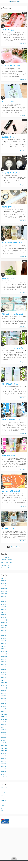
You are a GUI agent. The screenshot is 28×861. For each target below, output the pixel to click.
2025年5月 (3, 607)
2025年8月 (3, 599)
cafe (2, 790)
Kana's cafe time (14, 1)
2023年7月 (3, 664)
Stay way (3, 798)
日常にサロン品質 (8, 30)
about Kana (4, 787)
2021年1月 (3, 743)
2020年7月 (3, 758)
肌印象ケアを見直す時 (6, 560)
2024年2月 (3, 646)
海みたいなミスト (8, 528)
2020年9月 (3, 753)
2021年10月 (4, 719)
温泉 (2, 811)
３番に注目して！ (5, 565)
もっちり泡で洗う (8, 278)
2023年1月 (3, 680)
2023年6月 (3, 667)
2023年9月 (3, 659)
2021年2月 (3, 740)
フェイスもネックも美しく (11, 173)
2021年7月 (3, 727)
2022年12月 (4, 682)
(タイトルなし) (5, 557)
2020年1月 (3, 774)
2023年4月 (3, 672)
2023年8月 (3, 661)
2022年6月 (3, 698)
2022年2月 (3, 709)
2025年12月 (4, 588)
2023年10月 (4, 656)
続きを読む (23, 43)
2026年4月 (3, 578)
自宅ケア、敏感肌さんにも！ (12, 420)
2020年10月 (4, 750)
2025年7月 (3, 601)
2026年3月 (3, 580)
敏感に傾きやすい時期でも (8, 562)
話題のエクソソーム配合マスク (12, 314)
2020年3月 (3, 769)
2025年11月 (4, 591)
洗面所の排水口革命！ (9, 207)
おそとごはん (4, 800)
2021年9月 (3, 722)
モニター (25, 12)
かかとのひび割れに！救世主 (12, 491)
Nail (2, 795)
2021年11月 (4, 716)
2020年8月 (3, 756)
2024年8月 (3, 630)
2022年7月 (3, 696)
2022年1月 (3, 711)
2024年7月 (3, 633)
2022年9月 (3, 690)
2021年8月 (3, 724)
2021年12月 (4, 714)
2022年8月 (3, 693)
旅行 (2, 808)
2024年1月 (3, 648)
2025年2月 (3, 614)
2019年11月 (4, 777)
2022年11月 (4, 685)
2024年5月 (3, 638)
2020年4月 (3, 766)
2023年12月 (4, 651)
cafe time (3, 792)
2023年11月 (4, 654)
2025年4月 (3, 609)
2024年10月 (4, 625)
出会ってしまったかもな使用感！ (13, 348)
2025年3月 (3, 612)
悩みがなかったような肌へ (11, 65)
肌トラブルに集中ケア (9, 101)
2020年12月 (4, 745)
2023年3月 (3, 675)
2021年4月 (3, 735)
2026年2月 (3, 583)
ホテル (2, 803)
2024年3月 (3, 643)
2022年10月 (4, 688)
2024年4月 (3, 641)
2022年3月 (3, 706)
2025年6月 (3, 604)
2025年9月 (3, 596)
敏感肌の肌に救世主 (8, 455)
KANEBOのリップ (8, 137)
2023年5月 (3, 669)
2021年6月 (3, 730)
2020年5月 (3, 764)
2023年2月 (3, 677)
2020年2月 (3, 771)
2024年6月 (3, 635)
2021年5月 (3, 732)
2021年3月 (3, 737)
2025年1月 (3, 617)
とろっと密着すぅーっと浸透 (12, 242)
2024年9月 (3, 628)
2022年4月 (3, 703)
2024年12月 (4, 620)
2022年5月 (3, 701)
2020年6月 (3, 761)
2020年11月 (4, 748)
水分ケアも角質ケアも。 (10, 384)
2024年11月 (4, 622)
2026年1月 (3, 586)
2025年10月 (4, 594)
